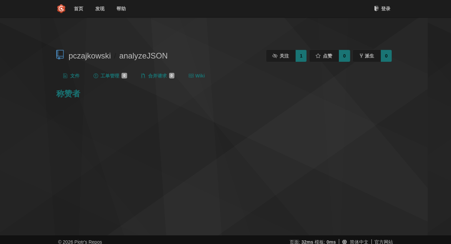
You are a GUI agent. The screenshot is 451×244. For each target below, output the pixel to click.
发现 (100, 8)
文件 (71, 75)
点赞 (324, 56)
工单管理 (110, 76)
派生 (367, 56)
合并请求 (157, 76)
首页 (78, 8)
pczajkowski (90, 55)
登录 (382, 8)
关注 (280, 56)
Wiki (196, 75)
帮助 (121, 8)
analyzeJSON (143, 55)
